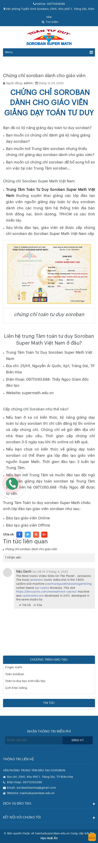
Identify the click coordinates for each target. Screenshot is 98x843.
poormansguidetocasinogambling (68, 584)
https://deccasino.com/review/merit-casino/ (46, 591)
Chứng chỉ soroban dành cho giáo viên (31, 549)
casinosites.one (33, 595)
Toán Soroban (14, 674)
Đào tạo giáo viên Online (28, 518)
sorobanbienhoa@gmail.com (36, 787)
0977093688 (49, 4)
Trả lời (26, 605)
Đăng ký (78, 740)
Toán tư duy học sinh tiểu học (25, 681)
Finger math (13, 667)
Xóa (39, 605)
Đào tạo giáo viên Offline (28, 525)
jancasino (36, 580)
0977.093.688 (32, 782)
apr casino (42, 588)
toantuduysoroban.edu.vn (37, 793)
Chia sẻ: (8, 534)
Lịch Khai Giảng (16, 688)
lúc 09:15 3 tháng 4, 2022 (50, 571)
